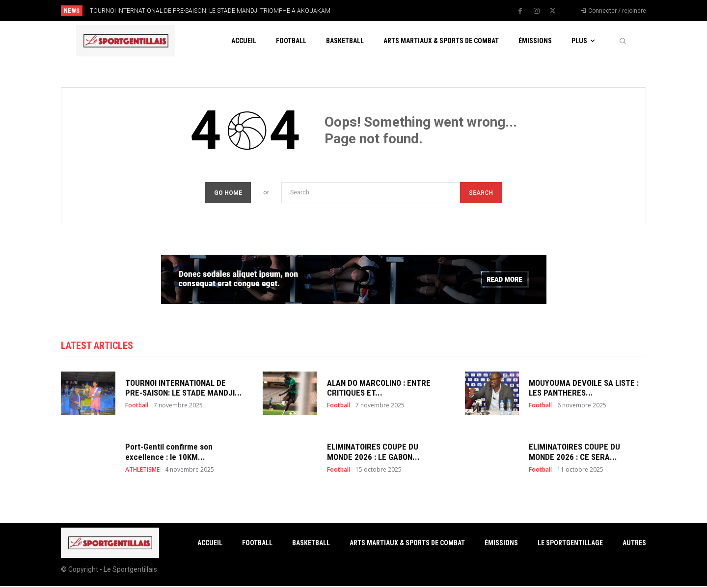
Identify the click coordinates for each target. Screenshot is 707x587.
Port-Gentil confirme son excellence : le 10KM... (169, 452)
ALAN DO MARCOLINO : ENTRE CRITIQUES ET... (379, 389)
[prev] (370, 10)
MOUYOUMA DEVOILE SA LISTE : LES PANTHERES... (584, 389)
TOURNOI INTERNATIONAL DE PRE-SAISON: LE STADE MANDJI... (183, 389)
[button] (622, 40)
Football (136, 407)
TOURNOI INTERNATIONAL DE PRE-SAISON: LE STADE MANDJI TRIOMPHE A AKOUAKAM (210, 10)
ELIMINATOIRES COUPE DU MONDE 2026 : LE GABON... (373, 452)
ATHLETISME (142, 471)
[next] (386, 10)
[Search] (481, 192)
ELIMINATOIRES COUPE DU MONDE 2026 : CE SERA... (574, 452)
